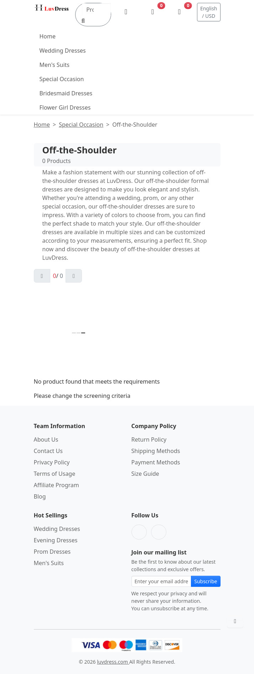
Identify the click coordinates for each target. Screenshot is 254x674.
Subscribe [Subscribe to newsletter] (205, 581)
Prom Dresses (52, 551)
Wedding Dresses (63, 50)
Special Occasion (62, 79)
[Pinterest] (158, 532)
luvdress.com (113, 661)
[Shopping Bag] (179, 12)
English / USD (208, 12)
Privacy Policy (52, 462)
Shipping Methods (155, 451)
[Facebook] (139, 532)
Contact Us (48, 451)
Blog (40, 496)
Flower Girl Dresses (65, 107)
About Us (46, 439)
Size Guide (145, 474)
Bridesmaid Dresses (66, 93)
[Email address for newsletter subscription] (161, 581)
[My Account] (126, 12)
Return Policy (149, 439)
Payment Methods (155, 462)
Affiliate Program (56, 485)
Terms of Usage (55, 474)
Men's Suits (54, 65)
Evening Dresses (56, 540)
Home (48, 36)
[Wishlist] (153, 12)
